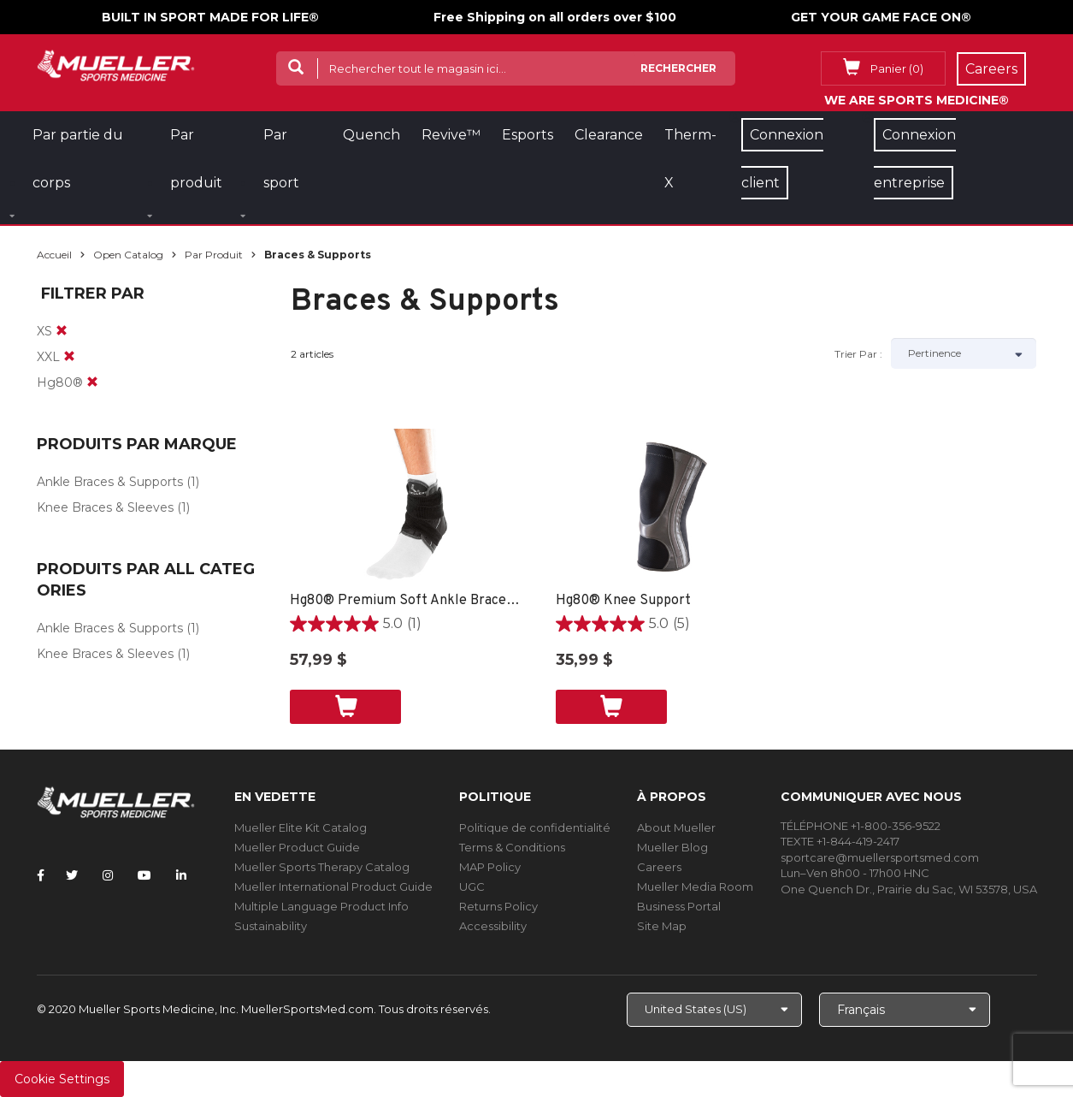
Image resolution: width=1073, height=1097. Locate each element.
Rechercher (678, 68)
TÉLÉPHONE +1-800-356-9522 (860, 826)
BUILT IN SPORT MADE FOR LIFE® (210, 17)
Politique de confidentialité (534, 827)
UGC (472, 886)
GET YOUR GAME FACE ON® (881, 17)
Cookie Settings (62, 1079)
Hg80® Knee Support (623, 600)
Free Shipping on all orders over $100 (554, 17)
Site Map (662, 926)
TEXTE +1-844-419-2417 (840, 841)
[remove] (62, 331)
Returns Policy (498, 906)
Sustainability (270, 926)
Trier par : (858, 353)
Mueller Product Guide (297, 847)
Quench (371, 135)
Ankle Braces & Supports (110, 481)
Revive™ (451, 135)
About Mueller (676, 827)
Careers (659, 867)
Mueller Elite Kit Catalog (300, 827)
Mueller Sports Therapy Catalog (322, 867)
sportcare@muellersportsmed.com (880, 857)
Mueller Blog (672, 847)
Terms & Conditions (512, 847)
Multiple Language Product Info (321, 906)
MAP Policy (490, 867)
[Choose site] (714, 1010)
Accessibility (493, 926)
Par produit (214, 254)
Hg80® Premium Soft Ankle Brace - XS (406, 600)
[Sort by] (963, 353)
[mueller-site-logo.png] (116, 64)
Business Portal (679, 906)
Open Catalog (128, 254)
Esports (527, 135)
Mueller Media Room (695, 886)
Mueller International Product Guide (333, 886)
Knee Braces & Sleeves (105, 507)
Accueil (54, 254)
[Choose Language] (904, 1010)
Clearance (609, 135)
